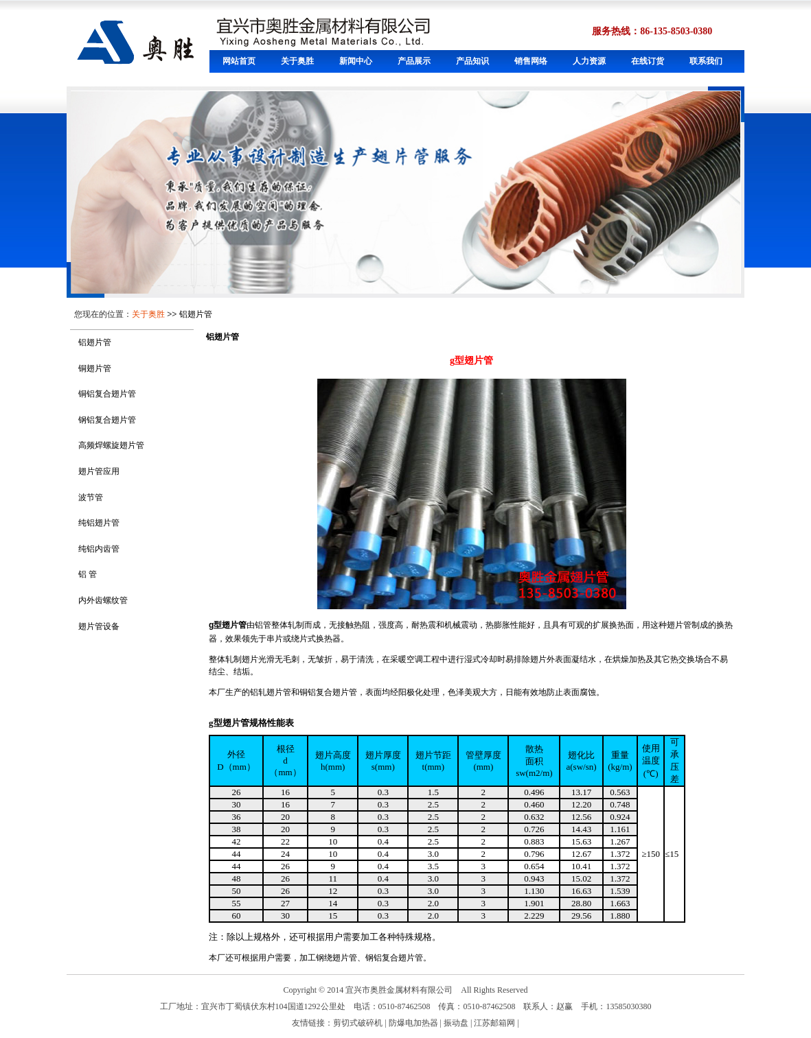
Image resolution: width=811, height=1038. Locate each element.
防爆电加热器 (413, 1023)
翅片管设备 (98, 626)
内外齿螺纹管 (103, 600)
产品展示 (414, 61)
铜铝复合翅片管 (107, 394)
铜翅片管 (94, 368)
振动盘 (456, 1023)
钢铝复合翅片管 (107, 420)
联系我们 (705, 61)
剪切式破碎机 (357, 1023)
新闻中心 (355, 61)
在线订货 (647, 61)
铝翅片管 (195, 314)
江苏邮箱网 (494, 1023)
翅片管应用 (98, 471)
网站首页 (238, 61)
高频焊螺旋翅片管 (111, 445)
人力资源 (589, 61)
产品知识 (472, 61)
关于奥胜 (297, 61)
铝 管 (87, 574)
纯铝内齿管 (98, 549)
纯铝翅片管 (98, 523)
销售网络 (530, 61)
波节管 (90, 497)
